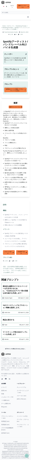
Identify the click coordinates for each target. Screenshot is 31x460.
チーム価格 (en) (6, 403)
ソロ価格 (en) (5, 400)
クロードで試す (9, 252)
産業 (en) (4, 390)
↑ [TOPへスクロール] (26, 456)
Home (4, 26)
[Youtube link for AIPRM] (6, 379)
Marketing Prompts (21, 26)
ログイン (12, 6)
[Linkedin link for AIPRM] (10, 379)
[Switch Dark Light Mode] (6, 6)
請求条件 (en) (5, 433)
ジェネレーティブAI (7, 397)
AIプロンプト (11, 26)
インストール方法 (22, 416)
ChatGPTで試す (22, 252)
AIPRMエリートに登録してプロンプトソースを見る (16, 89)
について (4, 387)
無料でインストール (23, 6)
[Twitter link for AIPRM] (2, 379)
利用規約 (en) (5, 424)
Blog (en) (4, 407)
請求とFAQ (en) (21, 399)
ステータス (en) (21, 396)
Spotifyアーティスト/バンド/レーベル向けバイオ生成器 (16, 28)
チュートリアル (21, 387)
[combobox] (15, 12)
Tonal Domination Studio (11, 32)
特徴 (2, 394)
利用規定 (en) (5, 421)
